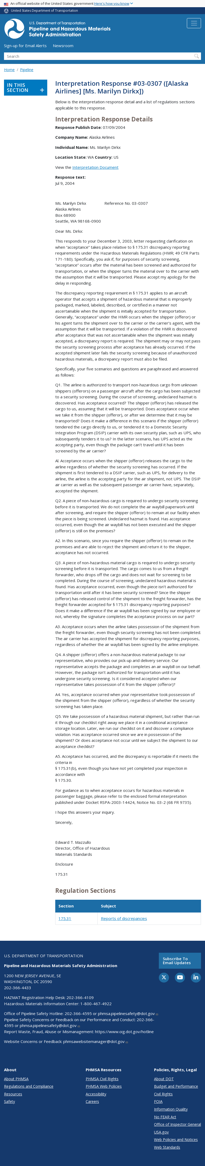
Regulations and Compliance (28, 1086)
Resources (13, 1094)
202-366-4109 (80, 997)
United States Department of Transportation (44, 10)
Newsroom (63, 45)
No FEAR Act (165, 1116)
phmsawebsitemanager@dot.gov (95, 1041)
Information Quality (171, 1109)
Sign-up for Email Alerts (25, 45)
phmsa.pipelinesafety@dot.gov (128, 1013)
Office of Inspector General (177, 1124)
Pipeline (26, 69)
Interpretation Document (95, 167)
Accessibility (96, 1094)
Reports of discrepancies (124, 918)
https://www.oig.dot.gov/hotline (124, 1031)
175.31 (64, 918)
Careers (92, 1101)
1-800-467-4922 (96, 1003)
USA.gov (161, 1132)
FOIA (158, 1101)
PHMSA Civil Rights (102, 1078)
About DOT (164, 1078)
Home (9, 69)
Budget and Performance (176, 1086)
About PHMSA (16, 1078)
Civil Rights (163, 1094)
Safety (9, 1101)
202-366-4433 (17, 987)
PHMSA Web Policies (104, 1086)
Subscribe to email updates (177, 960)
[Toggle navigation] (194, 23)
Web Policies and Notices (176, 1139)
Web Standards (167, 1147)
